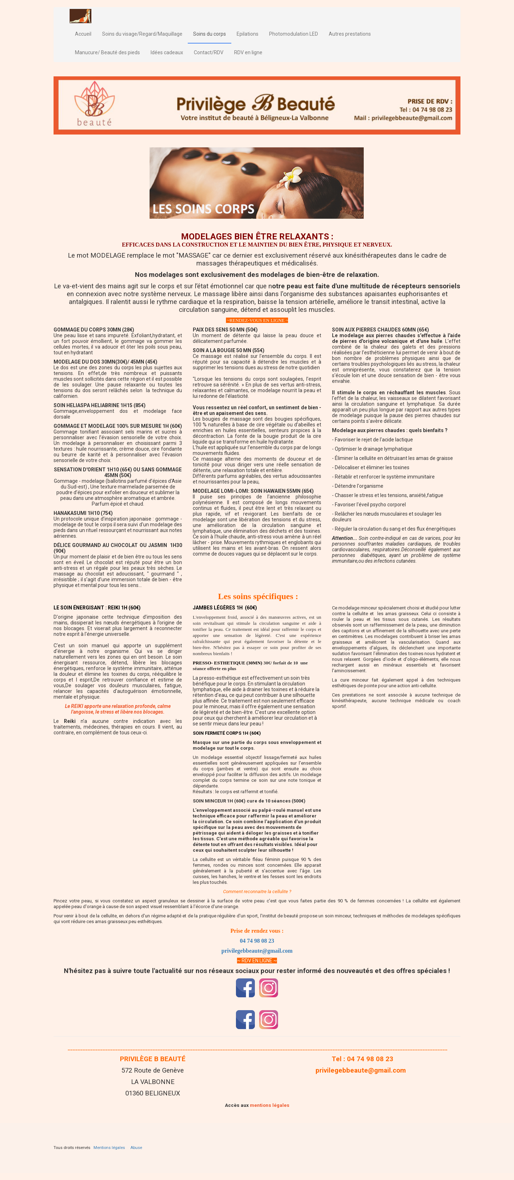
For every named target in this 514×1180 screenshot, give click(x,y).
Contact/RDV (208, 52)
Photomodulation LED (293, 34)
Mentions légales (109, 1147)
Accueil (83, 34)
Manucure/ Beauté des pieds (107, 52)
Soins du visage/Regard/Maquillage (142, 34)
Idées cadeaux (167, 52)
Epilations (247, 34)
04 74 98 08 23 (257, 941)
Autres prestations (350, 34)
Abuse (136, 1147)
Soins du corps (209, 34)
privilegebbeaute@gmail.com (256, 951)
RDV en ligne (248, 52)
